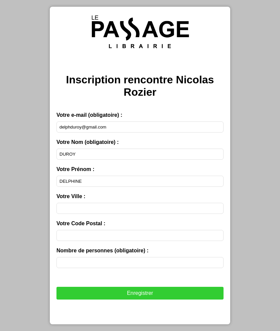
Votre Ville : (71, 196)
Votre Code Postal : (80, 223)
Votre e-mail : (89, 115)
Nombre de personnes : (102, 250)
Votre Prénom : (75, 169)
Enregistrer (140, 293)
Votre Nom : (87, 142)
